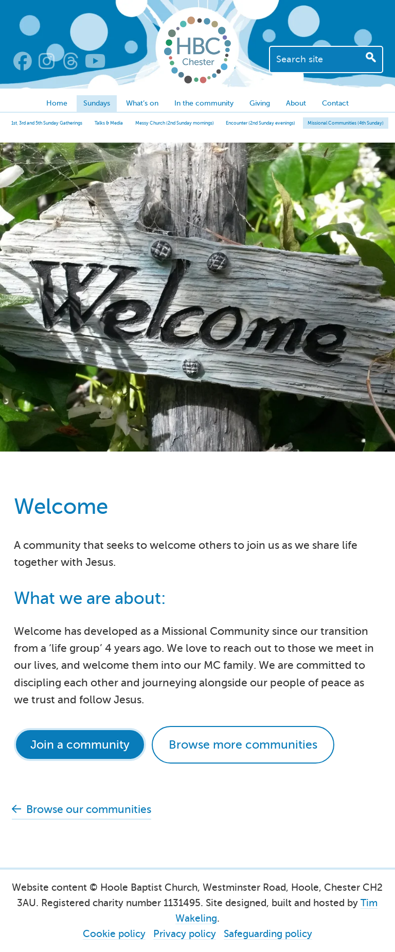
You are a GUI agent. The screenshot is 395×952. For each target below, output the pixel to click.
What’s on (142, 103)
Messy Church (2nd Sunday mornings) (174, 123)
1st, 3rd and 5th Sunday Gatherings (46, 123)
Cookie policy (114, 933)
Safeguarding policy (268, 933)
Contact (335, 103)
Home (56, 103)
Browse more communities (243, 744)
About (296, 103)
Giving (259, 103)
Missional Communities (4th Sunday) (346, 123)
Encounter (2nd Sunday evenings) (260, 123)
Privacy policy (184, 933)
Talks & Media (109, 123)
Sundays (96, 103)
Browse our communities (88, 809)
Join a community (80, 744)
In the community (204, 103)
